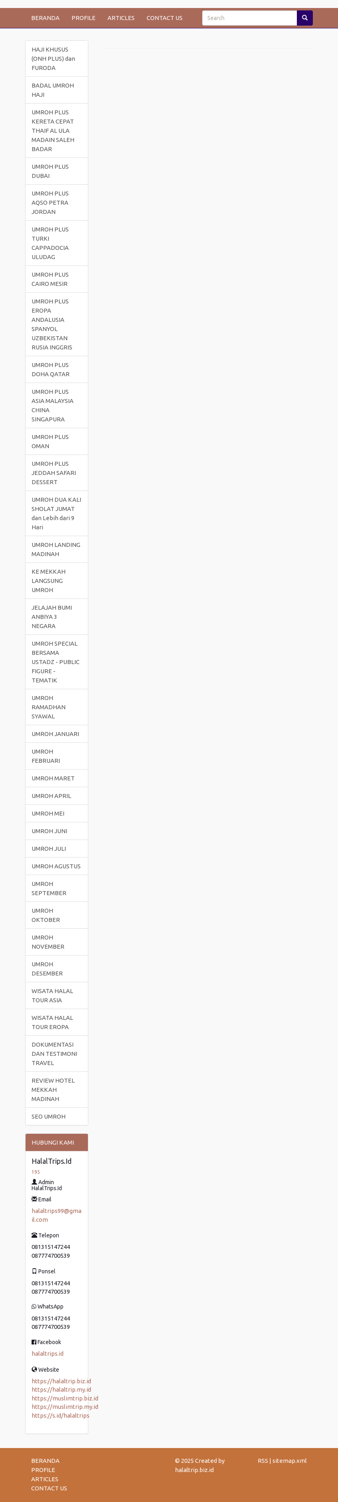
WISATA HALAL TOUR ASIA (52, 995)
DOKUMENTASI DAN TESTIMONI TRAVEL (54, 1053)
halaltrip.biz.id (194, 1469)
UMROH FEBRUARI (46, 756)
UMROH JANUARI (55, 733)
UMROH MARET (53, 778)
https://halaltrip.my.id (61, 1389)
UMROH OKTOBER (46, 915)
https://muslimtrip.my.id (65, 1406)
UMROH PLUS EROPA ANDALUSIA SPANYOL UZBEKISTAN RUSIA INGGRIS (52, 324)
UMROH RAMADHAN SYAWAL (49, 707)
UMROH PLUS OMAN (50, 441)
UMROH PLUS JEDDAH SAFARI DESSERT (54, 472)
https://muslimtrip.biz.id (65, 1398)
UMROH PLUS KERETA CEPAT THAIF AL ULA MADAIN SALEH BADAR (53, 130)
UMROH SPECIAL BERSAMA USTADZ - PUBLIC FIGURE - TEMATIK (56, 662)
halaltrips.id (48, 1353)
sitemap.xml (289, 1460)
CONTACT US (165, 17)
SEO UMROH (49, 1116)
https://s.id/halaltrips (60, 1415)
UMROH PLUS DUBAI (50, 171)
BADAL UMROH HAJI (53, 90)
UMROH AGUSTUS (56, 866)
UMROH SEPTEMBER (49, 888)
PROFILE (83, 17)
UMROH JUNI (49, 831)
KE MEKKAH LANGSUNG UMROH (49, 580)
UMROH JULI (49, 848)
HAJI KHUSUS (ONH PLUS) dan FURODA (53, 58)
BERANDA (45, 17)
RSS (263, 1460)
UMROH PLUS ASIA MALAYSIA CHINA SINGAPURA (53, 405)
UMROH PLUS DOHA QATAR (51, 369)
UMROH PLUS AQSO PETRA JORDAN (50, 202)
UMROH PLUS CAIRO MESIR (50, 279)
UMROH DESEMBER (47, 969)
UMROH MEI (48, 813)
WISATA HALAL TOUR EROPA (52, 1022)
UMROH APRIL (51, 795)
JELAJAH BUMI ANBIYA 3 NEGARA (52, 616)
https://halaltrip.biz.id (61, 1381)
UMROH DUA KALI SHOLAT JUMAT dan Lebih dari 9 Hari (56, 513)
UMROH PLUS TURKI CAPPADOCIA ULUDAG (50, 243)
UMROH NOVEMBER (48, 942)
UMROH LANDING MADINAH (56, 549)
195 (36, 1172)
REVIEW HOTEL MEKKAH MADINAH (53, 1089)
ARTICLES (121, 17)
